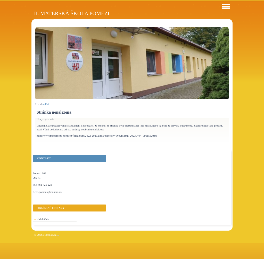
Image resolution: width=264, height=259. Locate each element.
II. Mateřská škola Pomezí (71, 13)
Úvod (38, 104)
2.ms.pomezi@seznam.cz (47, 191)
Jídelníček (43, 219)
